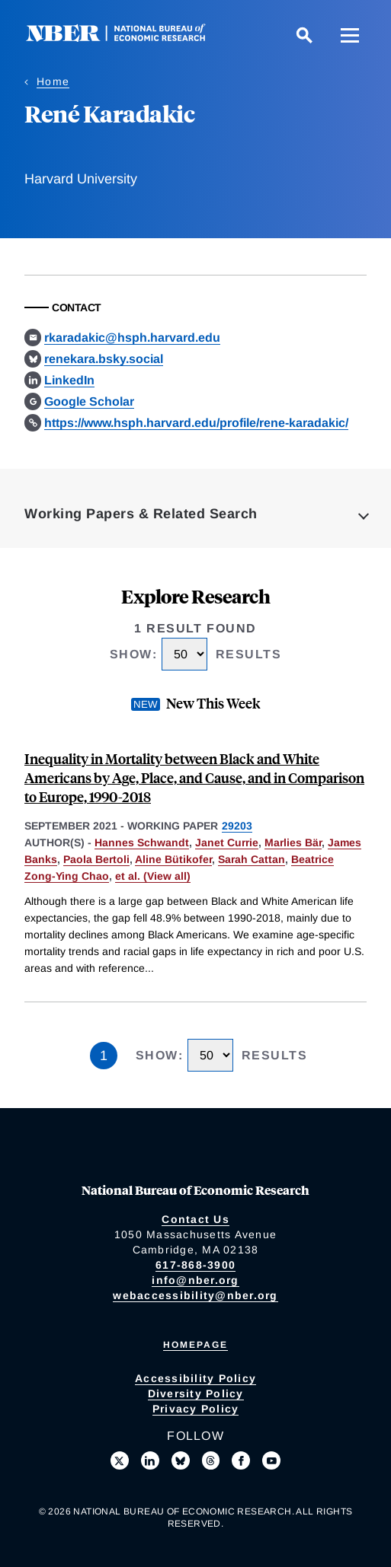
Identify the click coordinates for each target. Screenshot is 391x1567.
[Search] (304, 35)
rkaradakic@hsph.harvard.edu (132, 337)
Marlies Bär (293, 842)
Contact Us (195, 1219)
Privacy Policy (195, 1409)
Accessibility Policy (195, 1378)
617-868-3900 (195, 1265)
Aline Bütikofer (173, 859)
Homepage (195, 1344)
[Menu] (350, 35)
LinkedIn (69, 380)
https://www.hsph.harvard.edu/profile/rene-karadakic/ (196, 422)
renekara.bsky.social (103, 358)
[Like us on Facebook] (241, 1460)
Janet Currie (226, 842)
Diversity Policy (196, 1393)
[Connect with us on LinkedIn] (150, 1460)
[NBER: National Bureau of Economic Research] (128, 37)
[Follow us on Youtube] (271, 1460)
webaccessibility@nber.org (195, 1295)
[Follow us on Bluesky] (180, 1460)
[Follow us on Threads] (211, 1460)
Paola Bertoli (96, 859)
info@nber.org (195, 1280)
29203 (237, 826)
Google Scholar (89, 401)
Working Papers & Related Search (141, 513)
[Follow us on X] (120, 1460)
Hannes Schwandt (142, 842)
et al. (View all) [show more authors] (153, 876)
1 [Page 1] (103, 1055)
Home (53, 81)
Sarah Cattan (251, 859)
